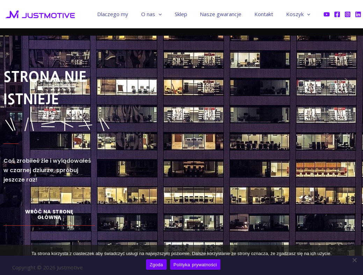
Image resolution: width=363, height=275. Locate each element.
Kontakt (267, 13)
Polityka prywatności (195, 264)
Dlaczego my (125, 13)
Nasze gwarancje (226, 13)
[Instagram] (347, 14)
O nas (162, 13)
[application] (169, 13)
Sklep (189, 13)
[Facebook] (337, 14)
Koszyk (299, 13)
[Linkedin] (358, 14)
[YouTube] (327, 14)
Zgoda (156, 264)
